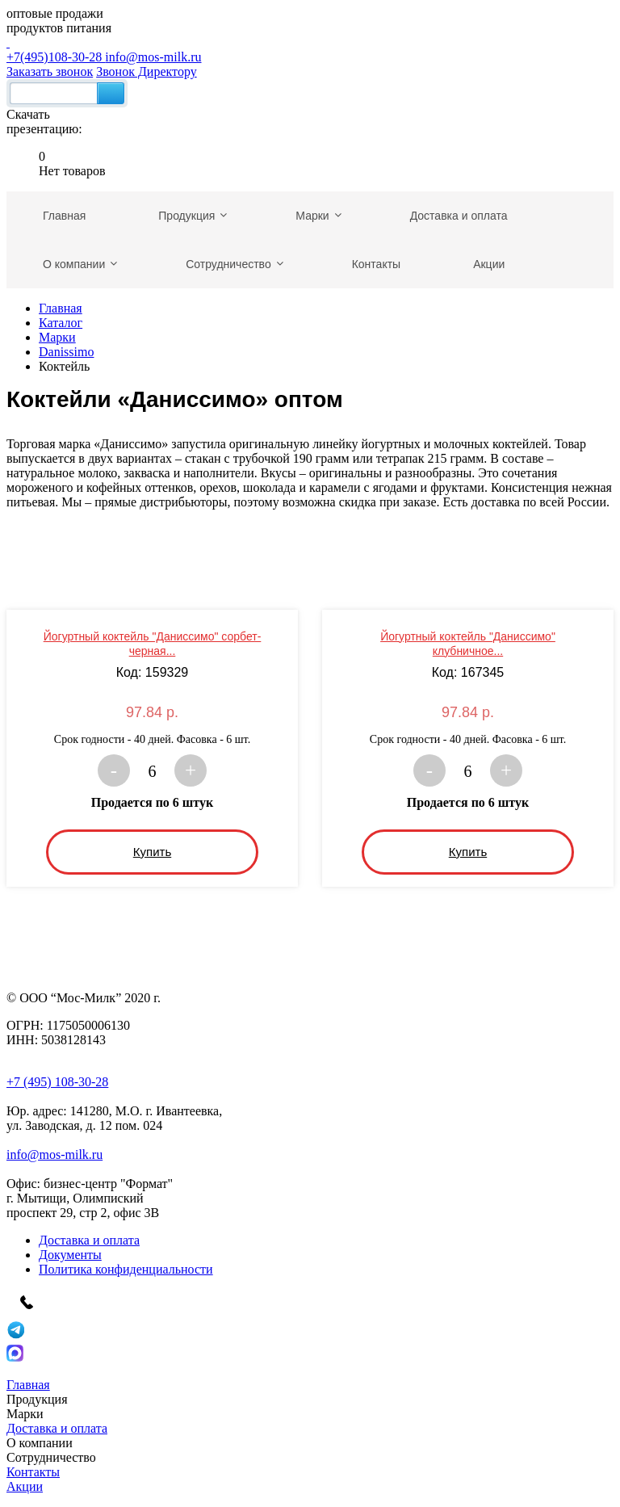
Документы (70, 1254)
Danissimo (66, 352)
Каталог (60, 323)
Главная (60, 308)
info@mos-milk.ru (153, 57)
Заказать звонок (49, 71)
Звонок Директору (146, 71)
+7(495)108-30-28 (310, 50)
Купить (152, 851)
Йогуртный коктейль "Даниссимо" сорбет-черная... (153, 643)
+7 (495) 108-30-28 (57, 1082)
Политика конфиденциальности (126, 1269)
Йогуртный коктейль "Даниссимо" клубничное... (467, 643)
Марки (57, 337)
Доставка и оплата (89, 1240)
